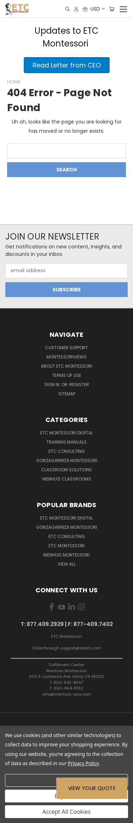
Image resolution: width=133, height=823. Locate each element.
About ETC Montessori (66, 366)
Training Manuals (66, 442)
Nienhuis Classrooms (66, 479)
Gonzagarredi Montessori (66, 460)
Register (79, 385)
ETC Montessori (67, 546)
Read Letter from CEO (67, 65)
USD (97, 8)
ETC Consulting (67, 451)
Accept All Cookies (67, 812)
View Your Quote (92, 788)
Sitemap (66, 394)
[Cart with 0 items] (111, 9)
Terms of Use (66, 375)
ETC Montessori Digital (66, 433)
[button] (67, 65)
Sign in (52, 385)
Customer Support (66, 348)
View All (67, 564)
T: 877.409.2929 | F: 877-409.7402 (67, 624)
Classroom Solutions (66, 470)
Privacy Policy (83, 763)
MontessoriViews (66, 357)
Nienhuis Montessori (66, 555)
